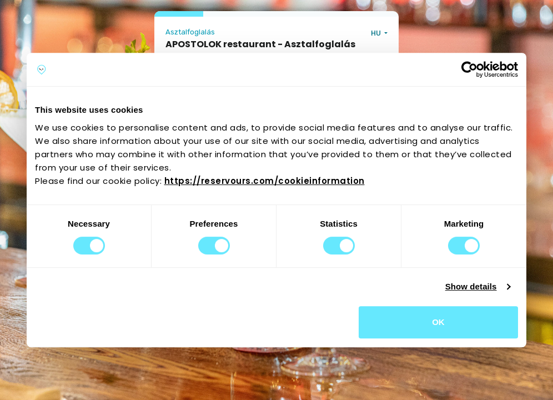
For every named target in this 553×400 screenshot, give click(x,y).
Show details (471, 286)
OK (438, 322)
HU (377, 33)
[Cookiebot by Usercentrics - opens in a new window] (469, 69)
